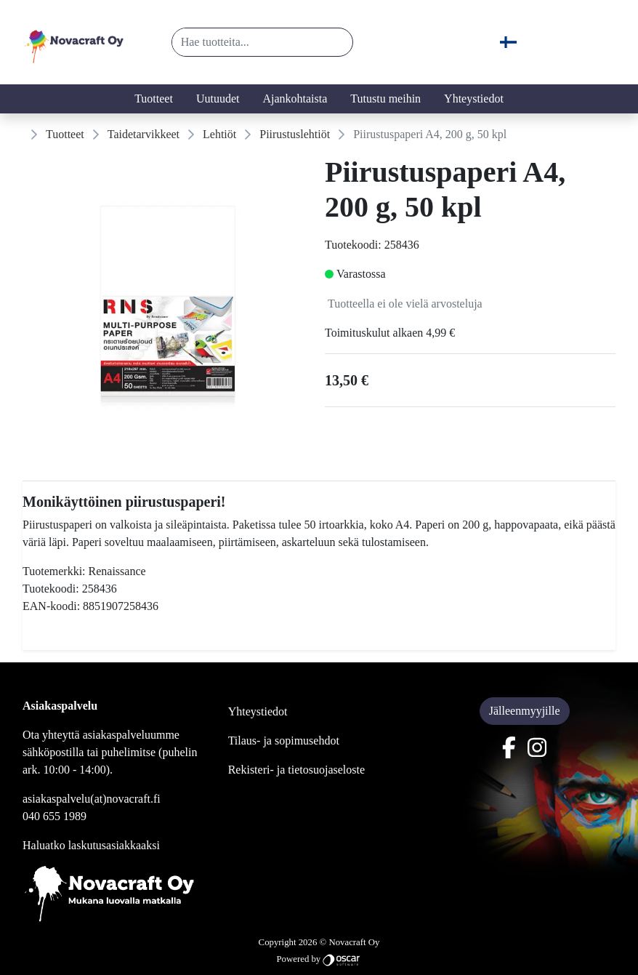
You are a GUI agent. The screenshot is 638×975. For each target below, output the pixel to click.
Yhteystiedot (474, 98)
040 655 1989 (54, 816)
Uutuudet (218, 98)
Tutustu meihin (385, 98)
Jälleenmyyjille (524, 711)
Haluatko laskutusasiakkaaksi (91, 845)
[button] (336, 42)
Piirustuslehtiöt (294, 134)
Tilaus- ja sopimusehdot (283, 740)
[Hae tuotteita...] (246, 42)
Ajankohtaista (294, 98)
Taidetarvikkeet (143, 134)
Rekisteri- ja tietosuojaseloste (296, 769)
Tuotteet (153, 98)
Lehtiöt (219, 134)
